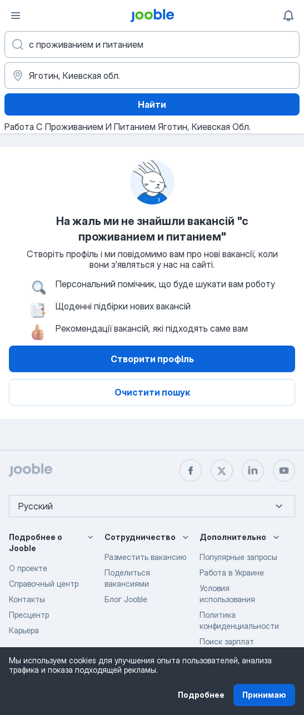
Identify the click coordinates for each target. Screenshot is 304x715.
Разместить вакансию (145, 557)
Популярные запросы (238, 557)
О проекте (28, 568)
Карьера (24, 630)
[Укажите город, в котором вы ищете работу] (152, 75)
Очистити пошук (152, 392)
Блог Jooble (125, 599)
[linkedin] (253, 470)
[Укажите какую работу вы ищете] (152, 44)
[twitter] (222, 470)
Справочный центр (43, 583)
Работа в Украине (232, 572)
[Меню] (15, 15)
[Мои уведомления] (288, 15)
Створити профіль (152, 358)
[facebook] (191, 470)
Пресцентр (29, 614)
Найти (152, 104)
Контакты (27, 599)
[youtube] (284, 470)
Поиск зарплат (227, 641)
